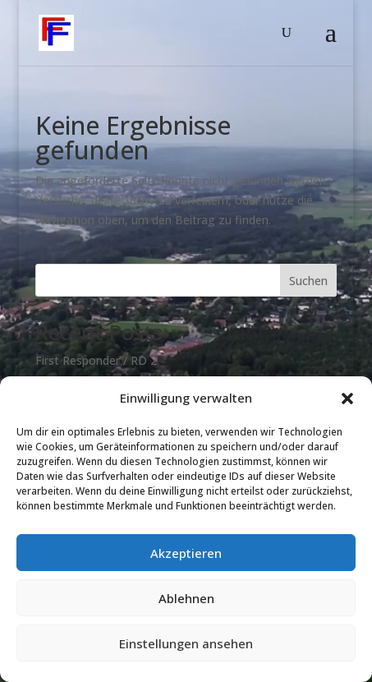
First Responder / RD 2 (96, 360)
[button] (347, 398)
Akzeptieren (186, 553)
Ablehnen (186, 598)
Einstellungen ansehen (186, 643)
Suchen (308, 280)
